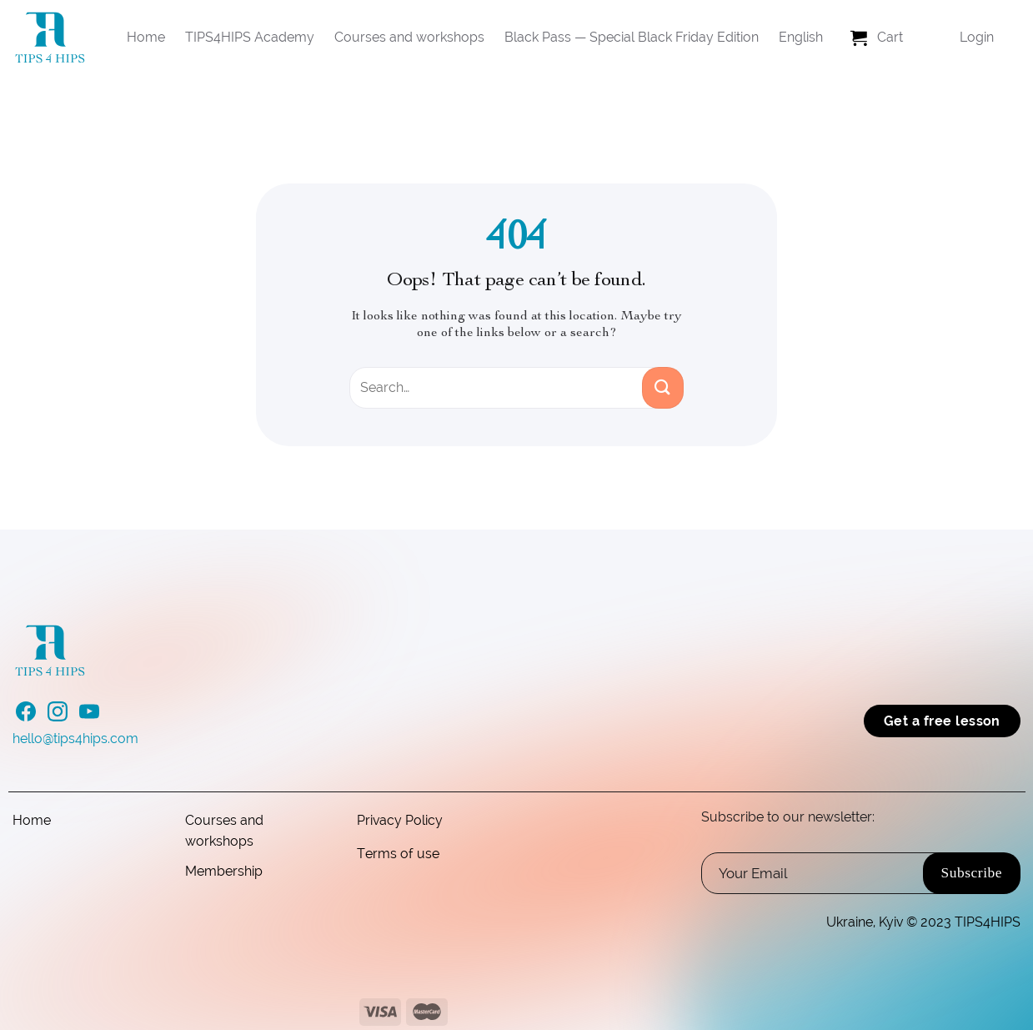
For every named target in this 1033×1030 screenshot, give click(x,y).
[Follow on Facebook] (26, 716)
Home (146, 37)
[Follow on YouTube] (89, 716)
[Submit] (663, 388)
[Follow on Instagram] (58, 716)
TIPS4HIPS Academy (249, 37)
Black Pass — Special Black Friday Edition (631, 37)
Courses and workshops (409, 37)
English (801, 37)
